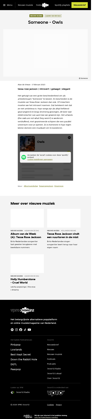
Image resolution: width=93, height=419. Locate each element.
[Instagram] (16, 329)
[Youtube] (29, 329)
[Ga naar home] (45, 5)
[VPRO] (56, 393)
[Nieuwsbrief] (79, 5)
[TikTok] (25, 329)
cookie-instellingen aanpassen (40, 159)
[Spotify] (12, 329)
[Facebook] (20, 329)
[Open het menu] (8, 5)
